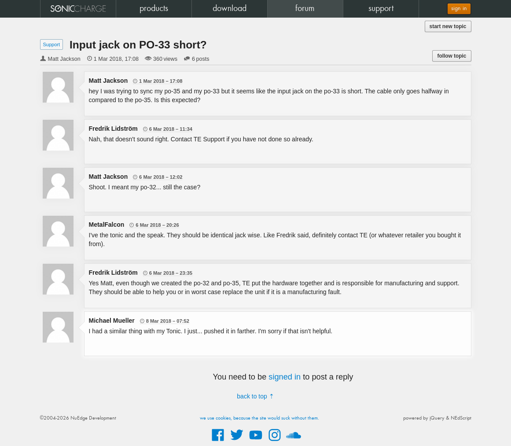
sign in (459, 8)
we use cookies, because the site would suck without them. (259, 418)
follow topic (451, 56)
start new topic (448, 26)
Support (51, 44)
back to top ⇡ (255, 396)
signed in (284, 376)
